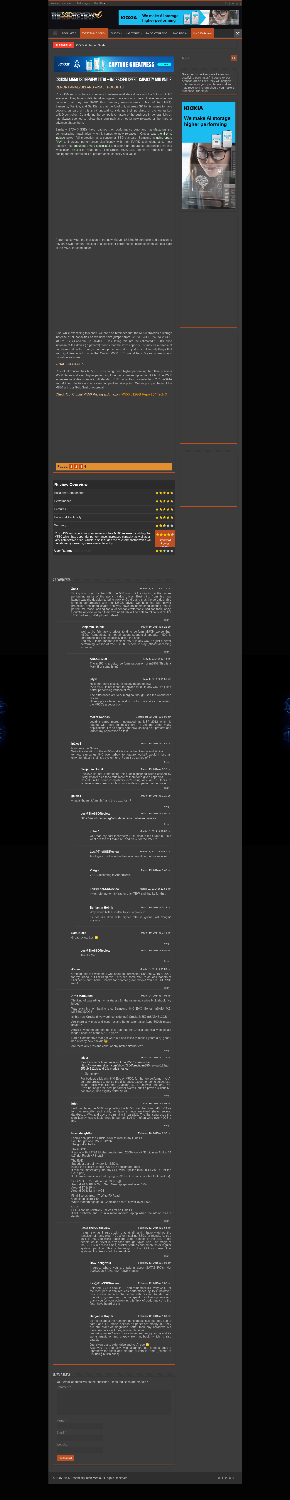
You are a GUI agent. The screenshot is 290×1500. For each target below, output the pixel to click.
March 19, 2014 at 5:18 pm (156, 769)
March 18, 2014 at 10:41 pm (155, 851)
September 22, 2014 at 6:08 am (153, 716)
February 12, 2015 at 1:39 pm (154, 1316)
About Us (98, 3)
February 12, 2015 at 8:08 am (154, 1283)
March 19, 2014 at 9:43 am (156, 870)
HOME (55, 33)
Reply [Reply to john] (166, 1125)
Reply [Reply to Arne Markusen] (166, 1050)
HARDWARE (132, 33)
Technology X (83, 3)
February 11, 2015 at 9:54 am (154, 1227)
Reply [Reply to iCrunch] (166, 988)
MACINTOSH (180, 33)
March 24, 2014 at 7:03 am (156, 995)
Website (62, 1444)
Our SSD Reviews (203, 33)
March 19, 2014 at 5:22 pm (156, 626)
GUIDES (115, 33)
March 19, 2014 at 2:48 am (156, 932)
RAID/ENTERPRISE (156, 33)
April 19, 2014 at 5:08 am (157, 1103)
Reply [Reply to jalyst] (166, 1096)
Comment (64, 1387)
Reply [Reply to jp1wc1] (166, 762)
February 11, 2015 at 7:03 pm (154, 1262)
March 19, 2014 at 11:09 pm (155, 969)
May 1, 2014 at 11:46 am (157, 658)
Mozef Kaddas (100, 717)
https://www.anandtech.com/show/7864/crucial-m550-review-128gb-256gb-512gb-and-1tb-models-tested (125, 1067)
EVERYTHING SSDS (93, 33)
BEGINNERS (69, 33)
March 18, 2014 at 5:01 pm (156, 813)
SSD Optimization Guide (90, 45)
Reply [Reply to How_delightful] (166, 1221)
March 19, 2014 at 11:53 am (155, 888)
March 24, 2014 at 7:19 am (156, 1057)
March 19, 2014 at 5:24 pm (156, 907)
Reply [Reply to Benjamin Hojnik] (166, 652)
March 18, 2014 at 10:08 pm (155, 831)
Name (61, 1420)
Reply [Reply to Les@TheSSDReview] (166, 824)
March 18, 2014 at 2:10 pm (156, 795)
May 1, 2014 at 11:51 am (157, 679)
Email (61, 1432)
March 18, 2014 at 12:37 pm (155, 588)
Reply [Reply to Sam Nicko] (166, 943)
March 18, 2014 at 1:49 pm (156, 743)
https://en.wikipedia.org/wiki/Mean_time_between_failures (118, 818)
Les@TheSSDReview (95, 813)
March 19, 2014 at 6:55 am (156, 950)
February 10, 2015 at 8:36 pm (154, 1133)
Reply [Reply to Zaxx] (166, 620)
